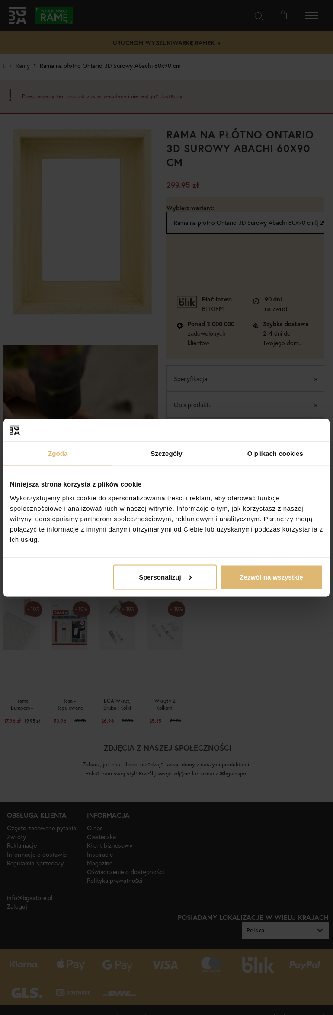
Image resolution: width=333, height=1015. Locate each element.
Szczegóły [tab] (166, 453)
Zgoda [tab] (58, 453)
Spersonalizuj (165, 576)
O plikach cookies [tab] (275, 453)
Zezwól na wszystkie (271, 576)
